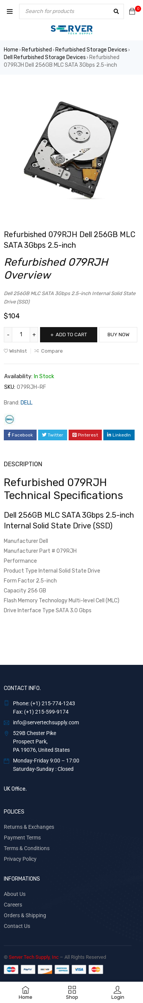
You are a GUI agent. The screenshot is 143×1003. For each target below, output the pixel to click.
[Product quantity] (21, 334)
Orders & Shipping (25, 915)
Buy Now (118, 334)
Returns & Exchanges (29, 827)
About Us (15, 894)
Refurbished (37, 50)
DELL (26, 403)
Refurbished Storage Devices (91, 50)
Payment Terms (22, 837)
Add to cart (71, 334)
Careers (13, 905)
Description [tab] (23, 464)
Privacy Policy (20, 859)
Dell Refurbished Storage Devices (45, 57)
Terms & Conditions (27, 848)
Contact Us (17, 926)
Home (11, 50)
